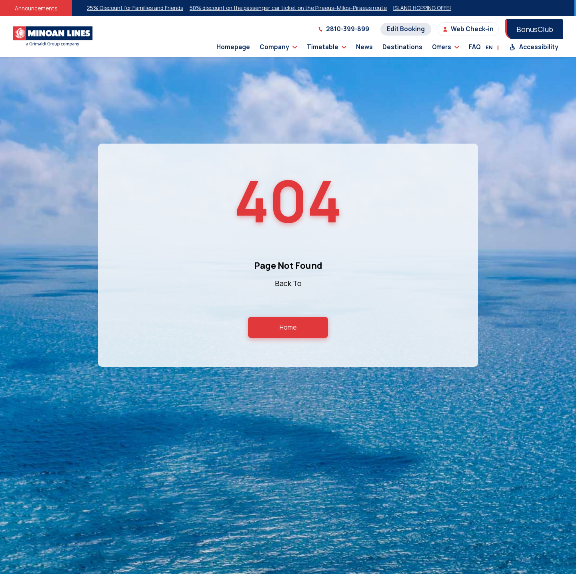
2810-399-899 (343, 29)
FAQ (475, 47)
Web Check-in (468, 29)
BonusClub (534, 29)
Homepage (233, 47)
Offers (445, 47)
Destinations (402, 47)
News (364, 47)
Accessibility (534, 47)
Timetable (326, 47)
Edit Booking (406, 29)
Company (278, 47)
